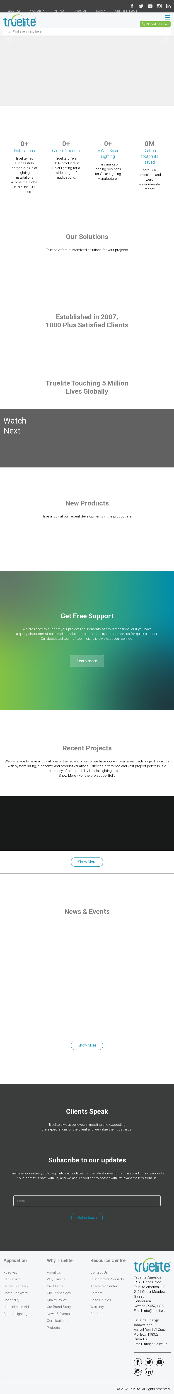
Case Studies (100, 1300)
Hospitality (11, 1300)
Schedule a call (155, 24)
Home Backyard (15, 1293)
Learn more (87, 661)
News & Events (58, 1314)
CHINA (59, 11)
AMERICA (37, 11)
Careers (96, 1293)
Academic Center (103, 1286)
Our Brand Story (59, 1307)
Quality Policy (57, 1300)
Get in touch (87, 1217)
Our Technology (59, 1293)
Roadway (10, 1272)
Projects (53, 1328)
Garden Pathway (15, 1286)
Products (97, 1314)
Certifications (57, 1321)
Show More (87, 862)
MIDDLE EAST (126, 11)
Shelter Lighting (15, 1314)
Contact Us (99, 1272)
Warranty (97, 1307)
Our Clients (55, 1286)
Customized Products (107, 1279)
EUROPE (80, 11)
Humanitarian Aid (16, 1307)
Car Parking (12, 1279)
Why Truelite (56, 1279)
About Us (54, 1272)
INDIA (101, 11)
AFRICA (14, 11)
